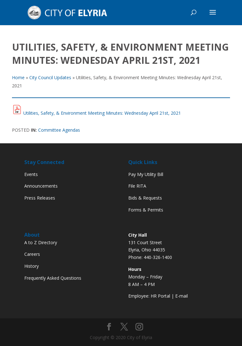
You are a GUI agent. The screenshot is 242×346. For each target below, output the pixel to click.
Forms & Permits (145, 210)
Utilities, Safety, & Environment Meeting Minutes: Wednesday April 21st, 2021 (102, 113)
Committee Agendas (59, 130)
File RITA (137, 186)
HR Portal (160, 296)
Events (31, 174)
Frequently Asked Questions (52, 278)
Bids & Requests (145, 198)
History (31, 266)
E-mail (181, 296)
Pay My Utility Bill (145, 174)
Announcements (41, 186)
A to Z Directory (40, 242)
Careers (32, 254)
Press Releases (39, 198)
